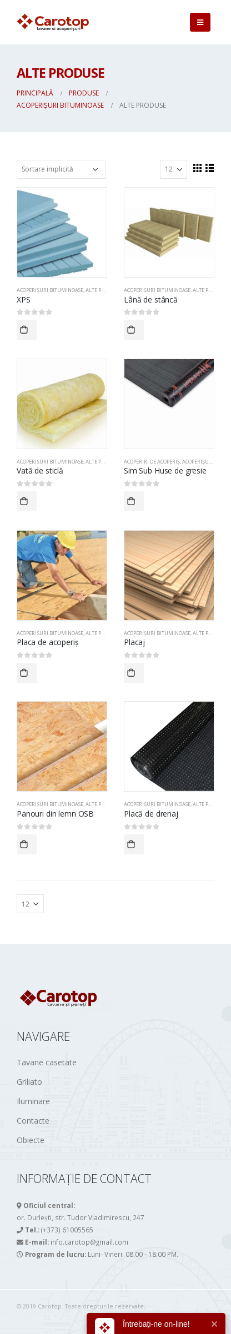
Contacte (33, 1120)
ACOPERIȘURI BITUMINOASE (50, 290)
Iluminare (33, 1101)
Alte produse (103, 290)
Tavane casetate (47, 1062)
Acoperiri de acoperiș (152, 461)
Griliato (29, 1081)
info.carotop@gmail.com (89, 1241)
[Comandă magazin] (61, 169)
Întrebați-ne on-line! (156, 1324)
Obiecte (30, 1140)
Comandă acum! (27, 330)
